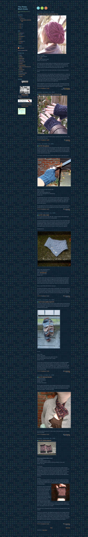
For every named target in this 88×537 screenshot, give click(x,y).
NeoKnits (21, 63)
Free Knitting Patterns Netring (26, 103)
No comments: (67, 88)
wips (20, 42)
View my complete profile (22, 50)
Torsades (21, 56)
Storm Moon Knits (43, 272)
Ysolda (20, 55)
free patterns (21, 36)
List (21, 95)
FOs (65, 89)
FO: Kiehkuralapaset (46, 440)
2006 (20, 27)
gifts (69, 435)
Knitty (41, 57)
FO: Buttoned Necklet (46, 377)
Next (27, 95)
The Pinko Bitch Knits (24, 104)
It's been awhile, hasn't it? (47, 301)
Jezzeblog (21, 71)
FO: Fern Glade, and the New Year (49, 14)
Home (51, 527)
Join (19, 95)
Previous (24, 95)
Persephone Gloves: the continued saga (51, 94)
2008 (20, 24)
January (21, 18)
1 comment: (67, 139)
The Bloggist (21, 47)
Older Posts (68, 527)
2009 (20, 16)
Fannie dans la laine (23, 72)
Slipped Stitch (21, 58)
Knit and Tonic (21, 69)
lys (19, 39)
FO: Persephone (45, 146)
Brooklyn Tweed (22, 74)
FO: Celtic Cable (45, 215)
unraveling (68, 89)
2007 (20, 26)
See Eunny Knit (22, 61)
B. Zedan (21, 76)
